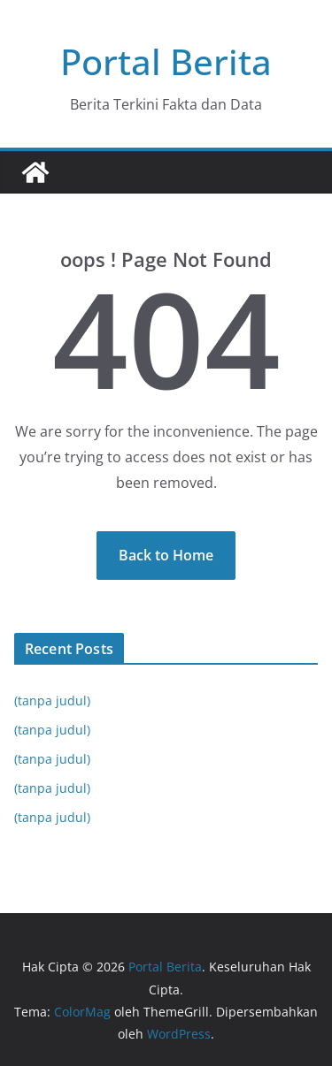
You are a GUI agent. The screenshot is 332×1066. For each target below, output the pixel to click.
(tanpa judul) (52, 700)
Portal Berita (166, 61)
